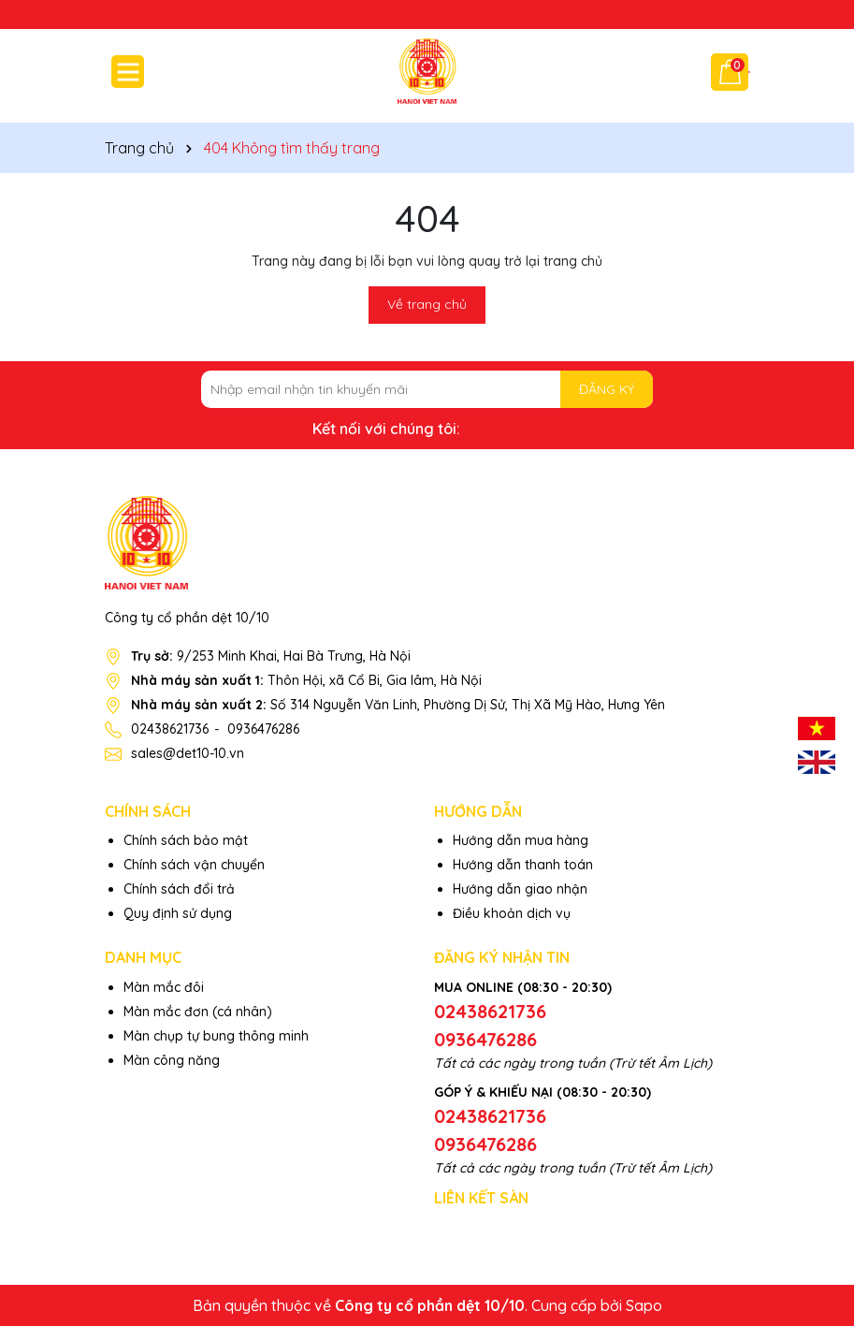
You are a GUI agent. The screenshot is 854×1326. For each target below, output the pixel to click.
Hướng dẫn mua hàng (520, 840)
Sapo (644, 1305)
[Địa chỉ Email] (427, 389)
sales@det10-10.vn (187, 753)
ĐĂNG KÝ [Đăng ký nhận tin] (606, 389)
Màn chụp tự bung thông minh (216, 1035)
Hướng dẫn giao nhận (520, 889)
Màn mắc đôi (163, 987)
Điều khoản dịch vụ (512, 913)
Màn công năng (171, 1060)
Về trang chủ (427, 304)
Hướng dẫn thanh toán (523, 864)
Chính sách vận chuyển (194, 864)
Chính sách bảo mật (185, 840)
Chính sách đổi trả (179, 889)
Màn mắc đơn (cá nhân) (197, 1011)
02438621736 (170, 729)
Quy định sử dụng (177, 913)
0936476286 (263, 729)
